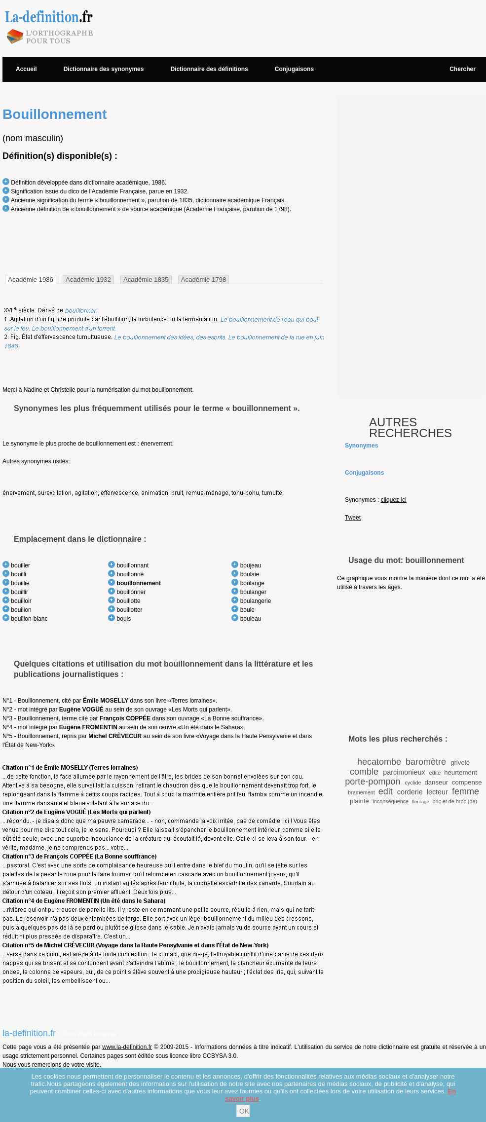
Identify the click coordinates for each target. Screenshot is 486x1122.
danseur (436, 782)
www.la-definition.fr (127, 1047)
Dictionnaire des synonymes (104, 69)
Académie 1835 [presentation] (146, 279)
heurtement (460, 772)
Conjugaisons (294, 69)
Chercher (462, 69)
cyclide (413, 782)
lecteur (437, 792)
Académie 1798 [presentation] (203, 279)
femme (465, 791)
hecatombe (379, 762)
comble (364, 772)
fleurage (420, 801)
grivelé (460, 762)
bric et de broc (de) (454, 801)
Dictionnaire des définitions (209, 69)
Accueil (26, 69)
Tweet (353, 517)
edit (385, 791)
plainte (359, 801)
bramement (361, 792)
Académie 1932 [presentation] (88, 279)
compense (467, 782)
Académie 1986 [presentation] (30, 279)
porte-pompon (372, 781)
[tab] (30, 279)
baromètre (426, 762)
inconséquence (391, 801)
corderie (410, 792)
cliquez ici (394, 499)
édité (435, 773)
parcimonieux (404, 772)
